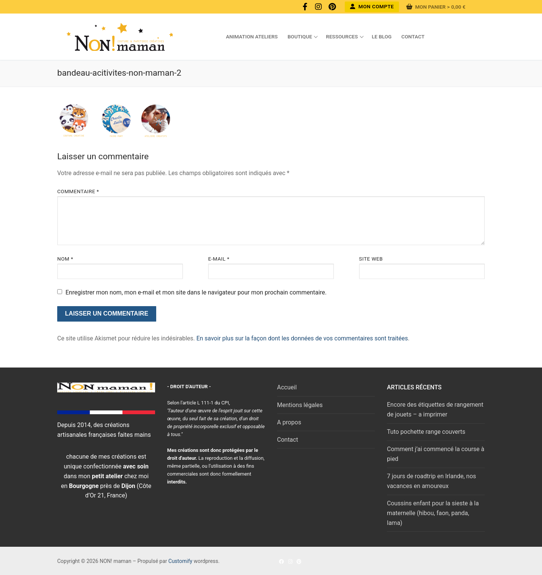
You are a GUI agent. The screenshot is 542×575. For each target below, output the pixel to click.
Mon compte (372, 6)
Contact (287, 439)
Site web (371, 259)
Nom (65, 259)
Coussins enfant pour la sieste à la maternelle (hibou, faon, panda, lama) (433, 513)
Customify (180, 561)
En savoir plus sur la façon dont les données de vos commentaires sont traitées (302, 338)
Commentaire (78, 191)
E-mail (219, 259)
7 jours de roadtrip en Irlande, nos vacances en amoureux (431, 481)
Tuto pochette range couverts (426, 431)
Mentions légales (300, 405)
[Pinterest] (332, 7)
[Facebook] (305, 7)
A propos (289, 422)
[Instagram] (318, 7)
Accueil (287, 387)
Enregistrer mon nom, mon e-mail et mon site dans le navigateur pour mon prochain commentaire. (196, 292)
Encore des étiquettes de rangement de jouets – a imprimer (435, 409)
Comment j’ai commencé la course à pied (435, 453)
